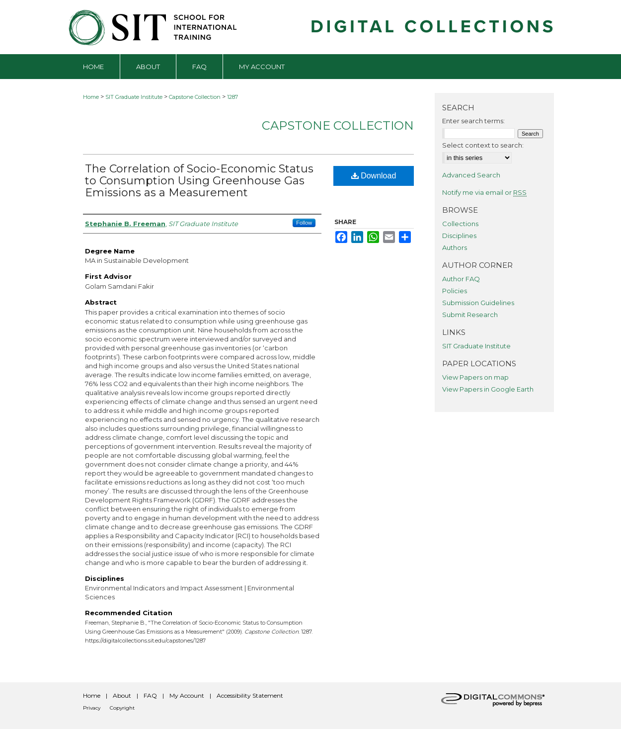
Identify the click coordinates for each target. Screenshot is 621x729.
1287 (232, 96)
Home (91, 96)
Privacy (91, 708)
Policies (454, 291)
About (122, 695)
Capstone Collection (195, 96)
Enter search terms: (473, 121)
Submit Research (470, 315)
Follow (304, 223)
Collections (460, 224)
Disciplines (459, 236)
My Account (186, 695)
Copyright (122, 708)
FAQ (150, 695)
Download (373, 175)
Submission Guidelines (478, 303)
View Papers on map (475, 377)
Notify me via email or (484, 192)
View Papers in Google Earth (488, 389)
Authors (454, 247)
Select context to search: (483, 145)
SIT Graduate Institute (133, 96)
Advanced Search (471, 175)
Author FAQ (461, 279)
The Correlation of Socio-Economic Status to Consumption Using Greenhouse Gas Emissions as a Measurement (199, 180)
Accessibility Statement (250, 695)
